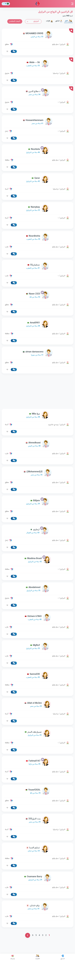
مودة (37, 4)
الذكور (58, 21)
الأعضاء (37, 957)
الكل (68, 21)
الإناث (49, 21)
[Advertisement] (37, 391)
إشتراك (12, 957)
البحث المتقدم (14, 21)
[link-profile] (37, 35)
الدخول (62, 957)
